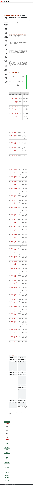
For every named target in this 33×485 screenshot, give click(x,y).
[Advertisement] (16, 8)
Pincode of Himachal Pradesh (6, 47)
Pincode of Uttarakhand (5, 83)
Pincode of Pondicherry (5, 70)
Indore (26, 31)
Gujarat (26, 57)
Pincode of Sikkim (6, 74)
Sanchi (26, 38)
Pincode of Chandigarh (6, 33)
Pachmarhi (26, 35)
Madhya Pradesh (26, 25)
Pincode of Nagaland (6, 66)
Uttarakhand (26, 80)
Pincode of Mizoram (6, 65)
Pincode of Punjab (6, 71)
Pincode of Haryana (6, 45)
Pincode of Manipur (6, 62)
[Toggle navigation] (32, 1)
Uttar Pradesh (26, 82)
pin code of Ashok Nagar (12, 79)
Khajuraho (26, 44)
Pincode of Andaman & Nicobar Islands (6, 24)
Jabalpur (26, 32)
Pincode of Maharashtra (5, 60)
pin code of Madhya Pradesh (12, 78)
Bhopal (26, 28)
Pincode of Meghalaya (6, 63)
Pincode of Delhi (6, 41)
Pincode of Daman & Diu (5, 39)
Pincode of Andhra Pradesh (6, 26)
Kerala (26, 69)
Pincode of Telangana (6, 78)
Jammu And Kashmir (26, 64)
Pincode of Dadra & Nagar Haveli (6, 37)
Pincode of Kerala (6, 54)
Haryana (26, 59)
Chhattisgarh (26, 54)
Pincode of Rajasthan (6, 73)
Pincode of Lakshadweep (6, 56)
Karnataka (26, 67)
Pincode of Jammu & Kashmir (6, 49)
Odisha (26, 72)
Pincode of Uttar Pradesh (6, 81)
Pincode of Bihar (6, 32)
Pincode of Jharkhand (6, 51)
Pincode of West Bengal (5, 84)
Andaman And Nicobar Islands (26, 49)
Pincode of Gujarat (6, 43)
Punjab (26, 74)
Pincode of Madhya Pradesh (6, 58)
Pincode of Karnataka (6, 53)
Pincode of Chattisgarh (6, 35)
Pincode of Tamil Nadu (6, 76)
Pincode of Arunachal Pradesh (6, 28)
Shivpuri (26, 39)
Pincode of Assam (6, 30)
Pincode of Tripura (6, 79)
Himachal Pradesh (25, 61)
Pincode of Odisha (6, 68)
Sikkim (26, 77)
